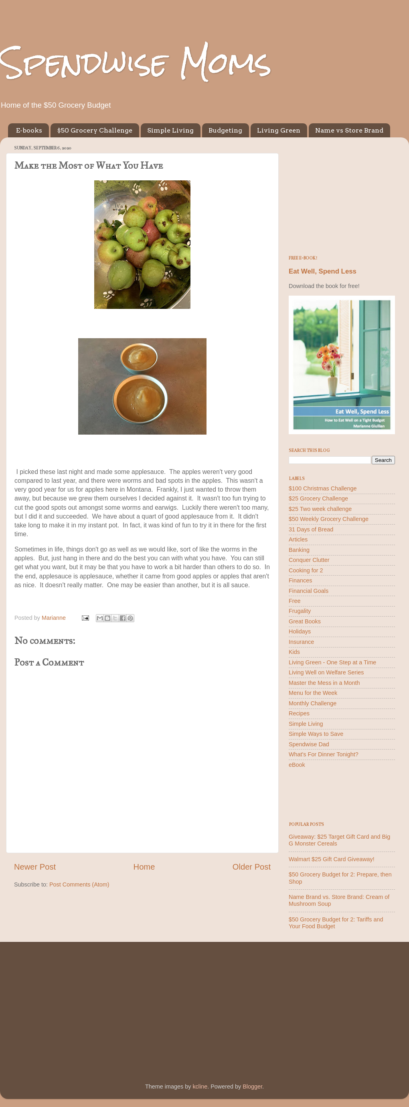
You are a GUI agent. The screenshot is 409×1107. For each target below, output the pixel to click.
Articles (298, 539)
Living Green (278, 130)
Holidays (300, 631)
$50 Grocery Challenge (94, 130)
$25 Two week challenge (320, 509)
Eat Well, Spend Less (322, 271)
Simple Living (170, 130)
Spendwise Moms (136, 62)
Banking (299, 550)
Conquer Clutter (309, 560)
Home (144, 866)
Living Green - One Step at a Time (332, 662)
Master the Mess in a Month (324, 683)
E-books (29, 130)
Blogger (252, 1086)
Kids (294, 652)
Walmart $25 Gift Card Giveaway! (332, 859)
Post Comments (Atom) (79, 884)
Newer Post (35, 866)
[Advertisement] (342, 193)
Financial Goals (308, 591)
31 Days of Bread (311, 529)
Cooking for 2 (306, 570)
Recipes (299, 713)
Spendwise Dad (309, 744)
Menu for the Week (313, 693)
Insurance (301, 642)
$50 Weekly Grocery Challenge (329, 519)
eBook (297, 765)
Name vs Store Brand (349, 130)
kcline (199, 1086)
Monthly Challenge (312, 703)
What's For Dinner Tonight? (323, 754)
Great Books (305, 621)
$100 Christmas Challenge (323, 488)
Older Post (252, 866)
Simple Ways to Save (316, 734)
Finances (300, 580)
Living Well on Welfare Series (326, 672)
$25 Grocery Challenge (318, 498)
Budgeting (225, 130)
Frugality (300, 611)
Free (295, 601)
